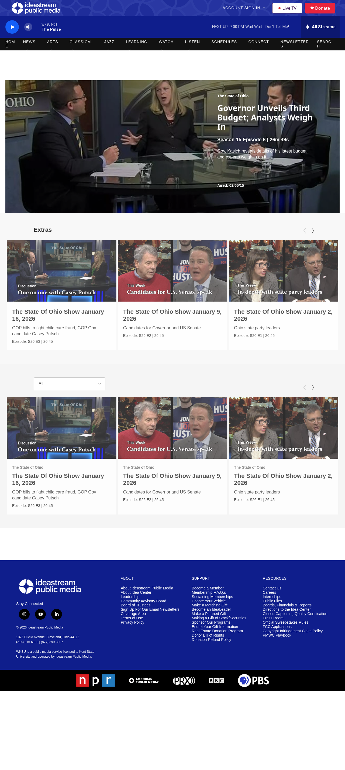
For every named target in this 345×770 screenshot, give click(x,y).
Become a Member (207, 601)
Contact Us (272, 601)
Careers (269, 606)
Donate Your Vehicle (209, 614)
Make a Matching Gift (209, 619)
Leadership (130, 610)
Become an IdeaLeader (211, 623)
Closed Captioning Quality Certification (295, 627)
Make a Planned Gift (209, 627)
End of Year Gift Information (215, 640)
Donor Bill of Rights (208, 649)
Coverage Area (133, 627)
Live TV (288, 14)
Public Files (272, 614)
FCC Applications (277, 640)
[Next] (312, 242)
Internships (272, 610)
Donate (326, 14)
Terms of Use (132, 631)
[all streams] (320, 39)
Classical (81, 54)
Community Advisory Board (143, 614)
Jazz (109, 54)
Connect (259, 54)
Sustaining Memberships (212, 610)
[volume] (28, 39)
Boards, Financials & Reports (287, 619)
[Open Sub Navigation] (265, 14)
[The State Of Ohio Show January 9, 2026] (183, 283)
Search (324, 56)
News (29, 54)
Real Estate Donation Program (217, 644)
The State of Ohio (233, 108)
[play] (12, 39)
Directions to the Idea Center (287, 623)
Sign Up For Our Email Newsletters (150, 623)
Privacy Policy (132, 636)
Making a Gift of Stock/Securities (219, 631)
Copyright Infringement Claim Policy (293, 644)
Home (10, 56)
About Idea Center (136, 606)
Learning (136, 54)
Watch (166, 54)
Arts (52, 54)
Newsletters (294, 56)
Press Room (273, 631)
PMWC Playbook (277, 649)
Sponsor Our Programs (211, 636)
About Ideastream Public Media (147, 601)
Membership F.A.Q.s (209, 606)
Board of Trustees (136, 619)
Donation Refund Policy (211, 653)
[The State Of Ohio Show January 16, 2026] (61, 283)
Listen (192, 54)
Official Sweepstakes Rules (285, 636)
